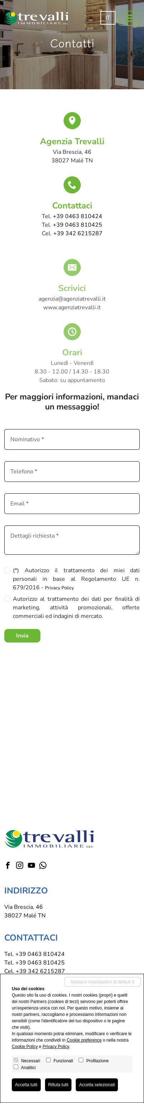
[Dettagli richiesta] (72, 540)
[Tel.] (72, 471)
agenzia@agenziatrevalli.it (72, 307)
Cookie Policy (25, 1046)
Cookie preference (83, 1040)
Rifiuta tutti (58, 1084)
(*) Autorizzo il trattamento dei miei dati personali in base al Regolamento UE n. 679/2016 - (76, 578)
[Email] (72, 503)
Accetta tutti (26, 1084)
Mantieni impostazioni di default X (103, 981)
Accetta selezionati (97, 1084)
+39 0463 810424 (77, 216)
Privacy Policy (59, 588)
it (107, 18)
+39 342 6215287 (78, 233)
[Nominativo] (72, 439)
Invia (22, 636)
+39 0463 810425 (77, 225)
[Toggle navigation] (129, 18)
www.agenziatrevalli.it (72, 315)
